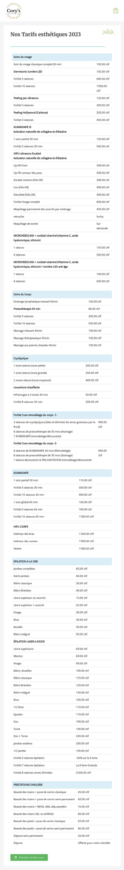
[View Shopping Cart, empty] (116, 10)
